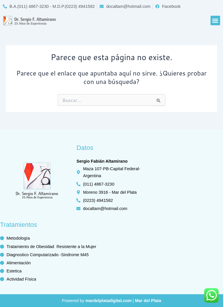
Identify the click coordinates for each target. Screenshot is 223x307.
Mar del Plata (148, 300)
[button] (215, 20)
